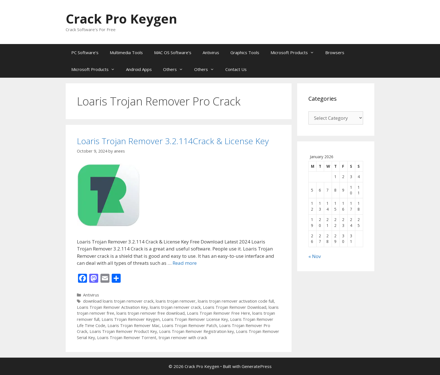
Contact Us (236, 69)
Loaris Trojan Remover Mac (133, 325)
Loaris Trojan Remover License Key (195, 319)
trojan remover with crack (183, 337)
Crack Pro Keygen (121, 18)
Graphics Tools (244, 52)
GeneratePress (257, 366)
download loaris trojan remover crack (118, 301)
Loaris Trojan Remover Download (234, 307)
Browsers (334, 52)
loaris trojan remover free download (150, 313)
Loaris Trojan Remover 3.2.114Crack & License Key (173, 141)
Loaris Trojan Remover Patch (189, 325)
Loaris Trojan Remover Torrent (126, 337)
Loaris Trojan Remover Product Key (123, 331)
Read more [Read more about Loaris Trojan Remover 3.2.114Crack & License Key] (185, 263)
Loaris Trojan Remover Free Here (218, 313)
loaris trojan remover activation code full (236, 301)
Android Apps (139, 69)
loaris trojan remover (176, 301)
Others (176, 69)
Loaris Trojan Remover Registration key (196, 331)
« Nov (314, 256)
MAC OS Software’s (172, 52)
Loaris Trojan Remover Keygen (131, 319)
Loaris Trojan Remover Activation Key (112, 307)
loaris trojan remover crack (175, 307)
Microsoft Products (295, 52)
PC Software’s (84, 52)
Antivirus (211, 52)
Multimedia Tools (126, 52)
